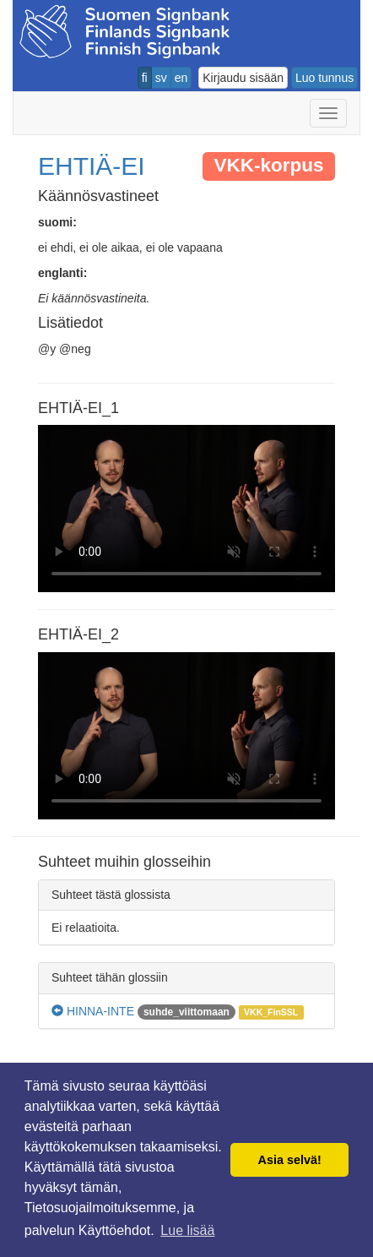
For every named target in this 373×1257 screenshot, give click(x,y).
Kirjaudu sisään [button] (243, 77)
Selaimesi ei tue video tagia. (186, 508)
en (181, 77)
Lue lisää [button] (187, 1230)
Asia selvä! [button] (290, 1160)
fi (145, 77)
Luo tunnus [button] (324, 77)
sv (161, 77)
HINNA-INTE (92, 1011)
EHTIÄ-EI (91, 166)
